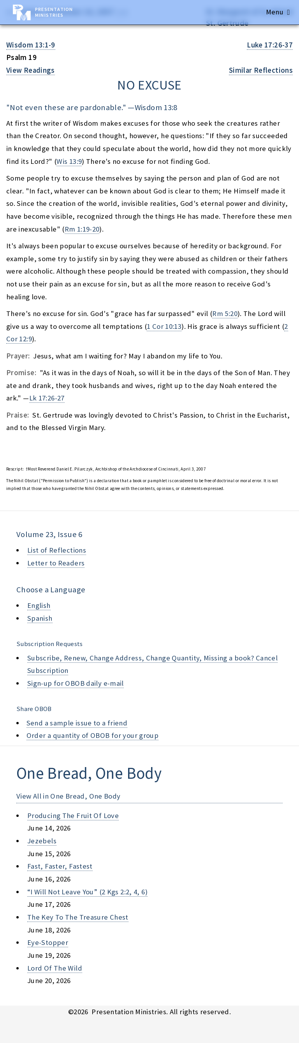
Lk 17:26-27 (47, 397)
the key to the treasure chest (77, 917)
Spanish (40, 618)
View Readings (30, 70)
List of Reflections (56, 550)
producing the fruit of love (73, 815)
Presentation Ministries (54, 12)
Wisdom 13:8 (156, 107)
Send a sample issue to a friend (77, 722)
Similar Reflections (261, 70)
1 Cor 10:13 (164, 326)
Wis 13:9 (69, 161)
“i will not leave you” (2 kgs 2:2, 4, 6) (87, 891)
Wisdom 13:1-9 (30, 44)
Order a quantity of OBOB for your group (92, 735)
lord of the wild (54, 968)
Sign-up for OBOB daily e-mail (75, 683)
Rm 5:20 (224, 313)
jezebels (41, 840)
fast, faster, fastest (60, 866)
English (39, 605)
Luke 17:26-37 (270, 44)
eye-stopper (47, 942)
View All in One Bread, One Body (68, 796)
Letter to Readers (55, 562)
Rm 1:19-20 (82, 229)
